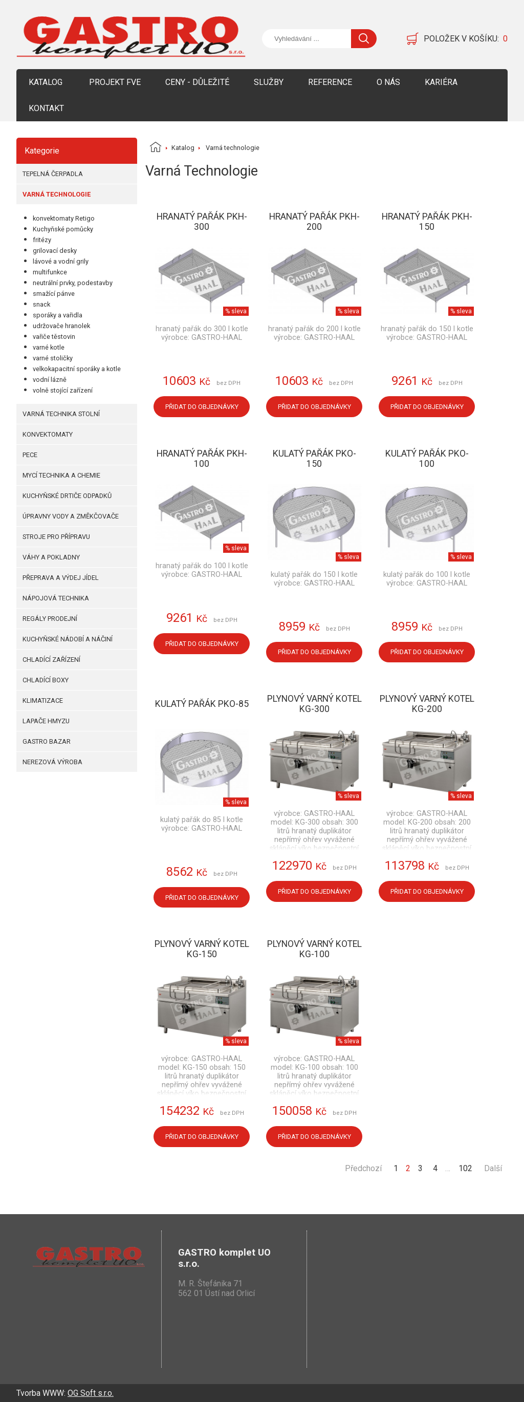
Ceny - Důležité (197, 82)
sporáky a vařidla (57, 315)
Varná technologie (57, 194)
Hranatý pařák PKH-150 (427, 221)
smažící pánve (54, 293)
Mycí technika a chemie (61, 475)
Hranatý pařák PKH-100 (202, 458)
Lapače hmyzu (46, 721)
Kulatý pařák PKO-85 (202, 704)
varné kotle (48, 347)
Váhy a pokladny (51, 557)
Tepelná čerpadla (53, 174)
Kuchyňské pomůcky (63, 229)
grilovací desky (55, 250)
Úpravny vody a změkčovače (71, 516)
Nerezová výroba (52, 762)
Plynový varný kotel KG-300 (314, 704)
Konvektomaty (48, 434)
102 (465, 1168)
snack (41, 304)
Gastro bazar (47, 741)
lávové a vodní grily (61, 261)
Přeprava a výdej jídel (61, 577)
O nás (388, 82)
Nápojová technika (56, 598)
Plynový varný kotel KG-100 (314, 949)
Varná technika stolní (61, 414)
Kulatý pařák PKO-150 (314, 458)
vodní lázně (50, 379)
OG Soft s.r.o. (91, 1393)
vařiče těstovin (54, 336)
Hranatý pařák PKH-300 (202, 221)
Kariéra (441, 82)
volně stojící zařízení (63, 390)
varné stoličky (53, 358)
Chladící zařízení (51, 659)
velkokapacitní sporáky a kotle (77, 369)
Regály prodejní (50, 618)
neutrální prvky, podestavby (73, 283)
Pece (30, 455)
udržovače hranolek (61, 326)
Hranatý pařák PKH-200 (314, 221)
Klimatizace (43, 700)
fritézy (42, 240)
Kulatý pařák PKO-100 (427, 458)
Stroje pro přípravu (56, 537)
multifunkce (50, 272)
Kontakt (46, 108)
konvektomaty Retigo (64, 218)
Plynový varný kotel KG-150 (202, 949)
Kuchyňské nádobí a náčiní (68, 639)
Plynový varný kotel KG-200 (427, 704)
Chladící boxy (46, 680)
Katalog (45, 82)
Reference (330, 82)
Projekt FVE (115, 82)
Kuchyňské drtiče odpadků (67, 496)
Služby (268, 82)
